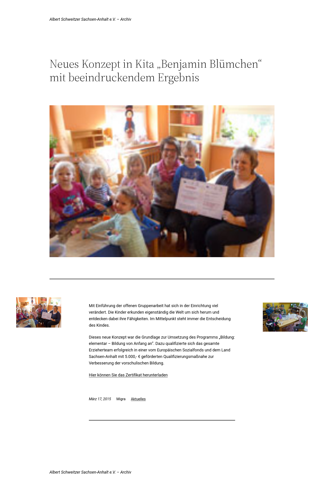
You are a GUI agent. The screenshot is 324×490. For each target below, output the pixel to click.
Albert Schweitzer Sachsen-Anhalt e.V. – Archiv (90, 19)
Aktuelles (138, 399)
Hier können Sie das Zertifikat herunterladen (128, 375)
